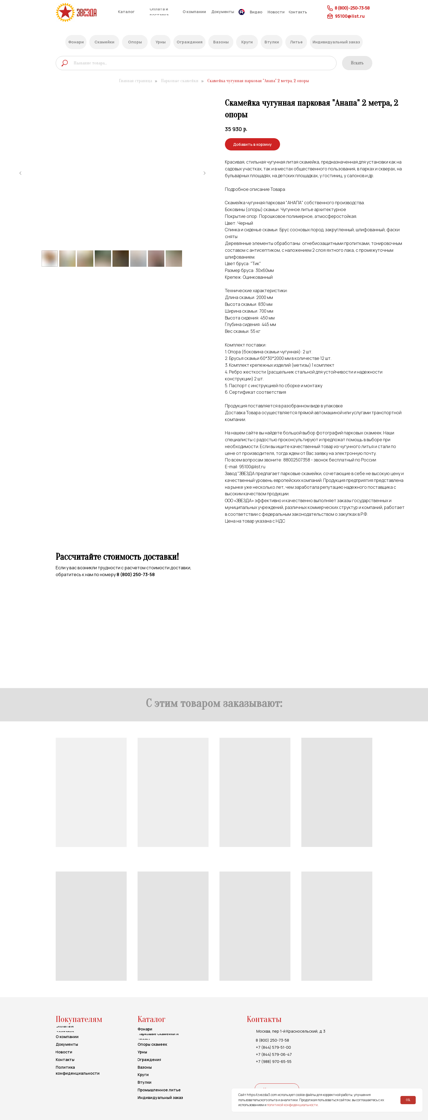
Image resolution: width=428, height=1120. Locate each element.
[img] (86, 12)
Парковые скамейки (179, 80)
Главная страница (135, 80)
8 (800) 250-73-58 (136, 574)
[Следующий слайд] (204, 173)
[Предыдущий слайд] (20, 173)
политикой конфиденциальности (292, 1105)
